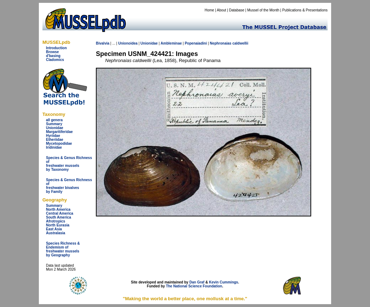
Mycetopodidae (59, 143)
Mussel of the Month (263, 10)
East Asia (54, 229)
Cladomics (55, 60)
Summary (54, 124)
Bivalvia (102, 43)
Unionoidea (127, 43)
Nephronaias (221, 43)
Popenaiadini (196, 43)
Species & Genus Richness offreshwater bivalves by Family (69, 186)
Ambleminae (171, 43)
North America (58, 209)
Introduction (56, 48)
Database (237, 10)
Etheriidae (54, 140)
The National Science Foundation (194, 286)
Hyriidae (53, 136)
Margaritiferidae (59, 132)
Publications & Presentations (305, 10)
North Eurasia (58, 225)
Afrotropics (55, 221)
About (221, 10)
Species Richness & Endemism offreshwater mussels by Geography (63, 249)
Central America (59, 213)
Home (209, 10)
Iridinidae (54, 147)
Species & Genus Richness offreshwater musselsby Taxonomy (69, 164)
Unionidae (54, 128)
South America (58, 217)
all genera (54, 120)
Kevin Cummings (223, 282)
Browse (52, 52)
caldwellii (240, 43)
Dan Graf (196, 282)
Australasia (55, 233)
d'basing (53, 56)
